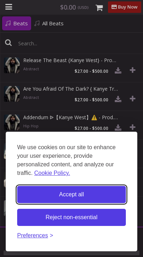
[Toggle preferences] (35, 236)
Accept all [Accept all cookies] (71, 194)
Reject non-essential (72, 217)
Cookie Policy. (52, 173)
